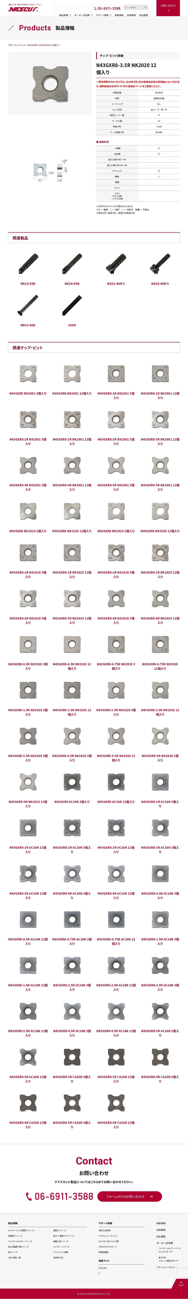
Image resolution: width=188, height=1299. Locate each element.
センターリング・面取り (22, 1231)
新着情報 (120, 12)
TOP (180, 1284)
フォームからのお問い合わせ (130, 1196)
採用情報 (133, 12)
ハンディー (61, 1247)
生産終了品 (58, 1258)
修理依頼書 (104, 1252)
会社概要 (145, 12)
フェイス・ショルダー (20, 1242)
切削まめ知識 (105, 1231)
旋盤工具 (61, 1242)
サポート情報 (105, 12)
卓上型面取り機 (19, 1247)
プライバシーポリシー (167, 1268)
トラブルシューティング (109, 1236)
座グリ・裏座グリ (64, 1236)
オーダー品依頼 (85, 12)
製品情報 (67, 12)
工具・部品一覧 (15, 1258)
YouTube (103, 1268)
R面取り (15, 1236)
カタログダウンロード (108, 1247)
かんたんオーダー (170, 1250)
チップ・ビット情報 (61, 1252)
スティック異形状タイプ (169, 1260)
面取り (60, 1231)
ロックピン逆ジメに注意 (109, 1241)
